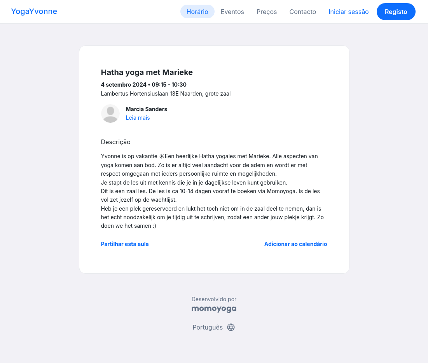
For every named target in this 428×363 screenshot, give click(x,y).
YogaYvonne (34, 11)
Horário (197, 12)
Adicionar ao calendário (295, 244)
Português (213, 327)
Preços (267, 12)
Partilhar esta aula (125, 244)
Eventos (232, 12)
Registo (396, 12)
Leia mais (138, 117)
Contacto (302, 12)
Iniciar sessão (348, 12)
